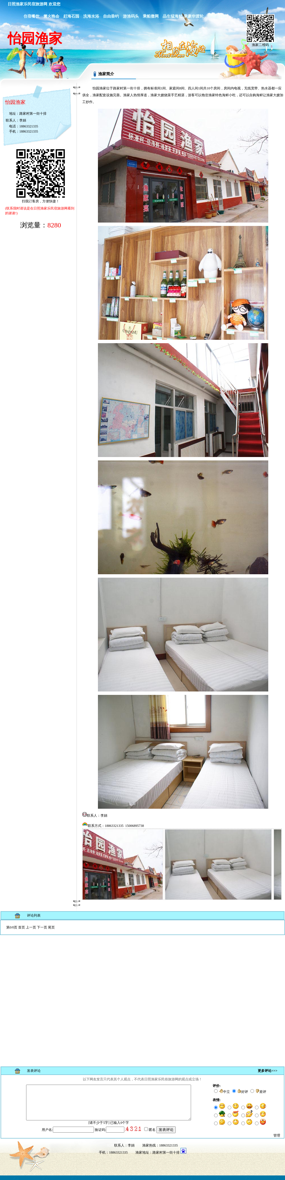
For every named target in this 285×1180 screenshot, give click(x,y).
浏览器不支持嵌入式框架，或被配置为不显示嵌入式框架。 (142, 991)
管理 (276, 1140)
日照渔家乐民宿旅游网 (27, 4)
